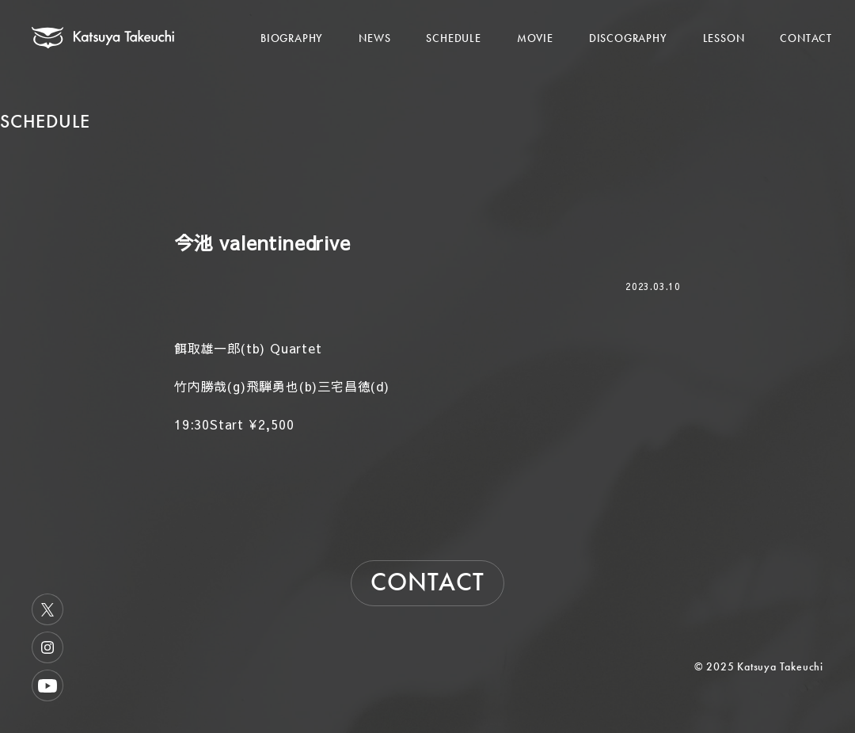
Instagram (47, 647)
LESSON (724, 38)
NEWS (374, 38)
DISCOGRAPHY (628, 38)
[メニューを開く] (813, 21)
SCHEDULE (453, 38)
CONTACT (806, 38)
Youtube (47, 685)
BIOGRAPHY (291, 38)
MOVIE (535, 38)
